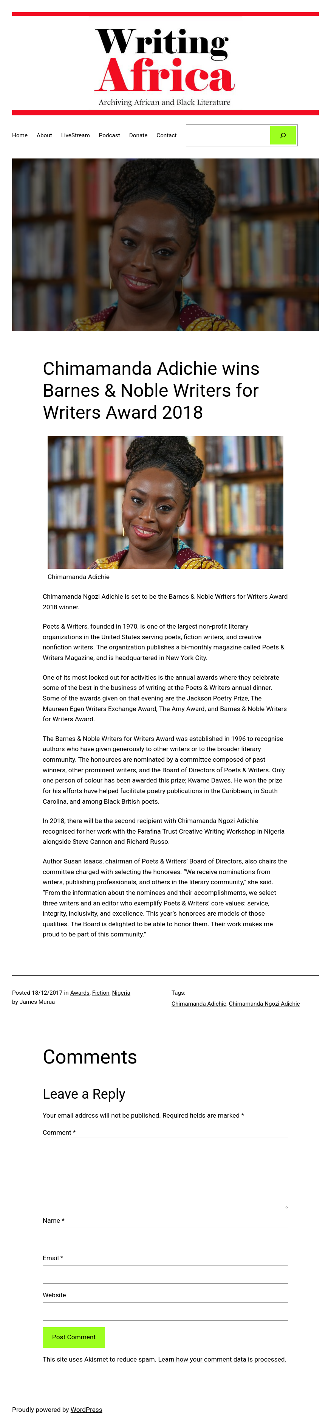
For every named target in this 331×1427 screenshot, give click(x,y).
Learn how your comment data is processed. (222, 1359)
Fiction (101, 992)
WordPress (86, 1409)
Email (53, 1258)
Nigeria (121, 992)
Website (54, 1295)
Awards (80, 992)
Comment (59, 1132)
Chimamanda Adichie (199, 1003)
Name (54, 1220)
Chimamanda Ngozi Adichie (264, 1003)
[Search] (283, 135)
